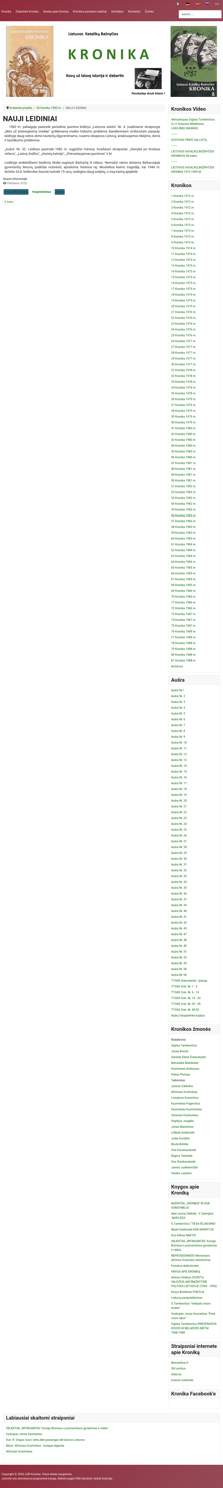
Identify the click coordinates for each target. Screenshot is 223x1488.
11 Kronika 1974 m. (183, 254)
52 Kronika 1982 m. (183, 492)
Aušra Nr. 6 (178, 719)
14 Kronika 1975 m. (183, 271)
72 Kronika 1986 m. (183, 608)
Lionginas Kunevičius (185, 1097)
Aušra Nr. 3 (178, 702)
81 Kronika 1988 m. (183, 660)
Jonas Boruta (179, 1051)
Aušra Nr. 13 (179, 760)
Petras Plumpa (180, 1074)
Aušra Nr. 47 (179, 934)
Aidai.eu (176, 1374)
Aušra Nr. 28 (179, 847)
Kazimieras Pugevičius (185, 1103)
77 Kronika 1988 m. (183, 637)
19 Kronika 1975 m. (183, 300)
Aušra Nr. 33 (179, 876)
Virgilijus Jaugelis (182, 1121)
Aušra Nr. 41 (179, 916)
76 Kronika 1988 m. (183, 631)
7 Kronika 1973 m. (183, 230)
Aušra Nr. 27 (179, 841)
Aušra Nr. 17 (179, 783)
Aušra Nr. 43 (179, 928)
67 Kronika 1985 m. (183, 579)
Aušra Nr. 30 (179, 858)
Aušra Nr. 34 (179, 882)
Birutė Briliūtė (179, 1144)
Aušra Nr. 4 (178, 707)
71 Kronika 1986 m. (183, 602)
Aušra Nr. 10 (179, 742)
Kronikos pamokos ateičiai (90, 11)
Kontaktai (134, 11)
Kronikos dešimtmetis (185, 1265)
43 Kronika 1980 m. (183, 440)
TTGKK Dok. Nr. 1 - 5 (184, 986)
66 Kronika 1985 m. (183, 573)
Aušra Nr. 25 (179, 829)
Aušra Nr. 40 (179, 911)
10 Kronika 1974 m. (183, 248)
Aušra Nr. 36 (179, 893)
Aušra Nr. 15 (179, 771)
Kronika (6, 11)
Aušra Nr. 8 (178, 731)
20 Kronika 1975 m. (183, 306)
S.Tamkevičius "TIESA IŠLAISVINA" (193, 1223)
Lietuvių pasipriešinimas (186, 1297)
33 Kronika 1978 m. (183, 381)
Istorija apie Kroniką (56, 11)
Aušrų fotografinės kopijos (188, 1015)
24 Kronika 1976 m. (183, 329)
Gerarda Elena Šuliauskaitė (188, 1057)
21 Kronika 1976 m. (183, 312)
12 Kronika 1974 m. (183, 260)
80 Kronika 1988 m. (183, 654)
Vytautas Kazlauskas (184, 1115)
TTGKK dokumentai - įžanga (189, 980)
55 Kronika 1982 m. (183, 509)
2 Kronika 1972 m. (183, 201)
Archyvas (177, 666)
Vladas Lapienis (181, 1173)
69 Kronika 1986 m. (183, 591)
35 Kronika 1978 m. (183, 393)
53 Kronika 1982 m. (183, 498)
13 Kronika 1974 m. (183, 265)
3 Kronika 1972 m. (183, 207)
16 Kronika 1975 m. (183, 283)
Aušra (59, 191)
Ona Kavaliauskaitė (183, 1150)
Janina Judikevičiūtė (184, 1167)
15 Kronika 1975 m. (183, 277)
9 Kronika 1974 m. (183, 242)
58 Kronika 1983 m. (183, 527)
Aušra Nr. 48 (179, 940)
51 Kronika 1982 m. (183, 486)
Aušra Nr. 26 (179, 835)
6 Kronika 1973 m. (183, 225)
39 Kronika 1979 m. (183, 416)
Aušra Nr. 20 (179, 800)
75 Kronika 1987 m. (183, 625)
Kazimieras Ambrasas (185, 1068)
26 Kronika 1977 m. (183, 341)
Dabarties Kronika (27, 11)
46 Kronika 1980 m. (183, 457)
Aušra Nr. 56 (179, 969)
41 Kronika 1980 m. (183, 428)
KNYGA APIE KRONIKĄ (185, 1271)
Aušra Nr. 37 (179, 899)
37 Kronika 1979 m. (183, 405)
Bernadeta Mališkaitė (184, 1063)
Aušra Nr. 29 (179, 853)
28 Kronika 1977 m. (183, 352)
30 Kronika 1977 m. (183, 364)
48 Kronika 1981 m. (183, 469)
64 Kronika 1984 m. (183, 562)
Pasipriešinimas (41, 191)
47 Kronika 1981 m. (183, 463)
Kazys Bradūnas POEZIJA (187, 1292)
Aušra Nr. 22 (179, 812)
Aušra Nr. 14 (179, 766)
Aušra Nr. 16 (179, 777)
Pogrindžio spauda (16, 191)
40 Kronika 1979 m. (183, 422)
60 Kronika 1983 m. (183, 538)
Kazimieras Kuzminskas (186, 1109)
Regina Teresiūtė (181, 1156)
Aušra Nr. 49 (179, 946)
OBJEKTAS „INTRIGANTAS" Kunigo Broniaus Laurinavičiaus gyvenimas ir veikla (194, 1245)
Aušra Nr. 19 (179, 795)
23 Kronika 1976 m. (183, 323)
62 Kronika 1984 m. (183, 550)
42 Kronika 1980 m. (183, 434)
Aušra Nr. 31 (179, 864)
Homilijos (117, 11)
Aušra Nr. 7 (178, 725)
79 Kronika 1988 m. (183, 649)
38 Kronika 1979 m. (183, 411)
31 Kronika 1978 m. (183, 370)
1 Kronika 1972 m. (183, 196)
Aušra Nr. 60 (179, 975)
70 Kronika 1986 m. (183, 596)
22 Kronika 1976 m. (183, 318)
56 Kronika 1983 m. (183, 515)
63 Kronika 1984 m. (183, 556)
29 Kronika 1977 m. (183, 358)
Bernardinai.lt (179, 1362)
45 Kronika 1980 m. (183, 451)
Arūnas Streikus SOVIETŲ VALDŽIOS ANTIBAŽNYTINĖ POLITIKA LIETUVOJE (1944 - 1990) (194, 1282)
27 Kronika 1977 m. (183, 347)
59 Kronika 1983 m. (183, 532)
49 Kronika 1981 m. (183, 474)
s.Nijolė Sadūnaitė (182, 1132)
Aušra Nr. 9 (178, 736)
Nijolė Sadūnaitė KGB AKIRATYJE (192, 1229)
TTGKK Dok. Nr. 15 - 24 (186, 998)
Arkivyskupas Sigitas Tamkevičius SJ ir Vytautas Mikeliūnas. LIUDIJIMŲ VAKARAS (193, 124)
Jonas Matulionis (182, 1126)
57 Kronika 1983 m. (183, 521)
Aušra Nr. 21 (179, 806)
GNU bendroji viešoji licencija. (94, 1478)
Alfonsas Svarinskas (184, 1092)
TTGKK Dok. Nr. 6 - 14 (185, 992)
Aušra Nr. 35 (179, 887)
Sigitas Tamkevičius (184, 1045)
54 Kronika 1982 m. (183, 503)
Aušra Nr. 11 (179, 748)
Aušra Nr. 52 (179, 957)
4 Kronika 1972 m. (183, 213)
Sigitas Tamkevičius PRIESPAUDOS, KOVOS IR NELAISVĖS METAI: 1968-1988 (194, 1328)
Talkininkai (178, 1080)
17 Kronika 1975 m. (183, 289)
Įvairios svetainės (182, 1380)
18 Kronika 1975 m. (183, 294)
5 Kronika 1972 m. (183, 219)
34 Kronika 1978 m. (183, 387)
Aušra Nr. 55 (179, 963)
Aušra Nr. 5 (178, 713)
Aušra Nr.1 (177, 690)
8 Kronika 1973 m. (183, 236)
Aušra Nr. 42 (179, 922)
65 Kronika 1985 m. (183, 567)
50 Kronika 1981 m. (183, 480)
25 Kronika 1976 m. (183, 335)
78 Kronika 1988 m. (183, 643)
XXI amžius (178, 1368)
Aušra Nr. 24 (179, 824)
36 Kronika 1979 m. (183, 399)
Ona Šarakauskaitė (183, 1161)
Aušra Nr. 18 (179, 789)
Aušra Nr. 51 (179, 951)
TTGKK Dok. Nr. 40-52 (185, 1009)
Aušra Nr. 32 (179, 870)
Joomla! (6, 1478)
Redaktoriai (178, 1039)
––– (174, 134)
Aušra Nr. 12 (179, 754)
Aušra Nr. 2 (178, 696)
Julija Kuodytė (180, 1138)
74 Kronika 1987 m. (183, 620)
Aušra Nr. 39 (179, 905)
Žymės (149, 11)
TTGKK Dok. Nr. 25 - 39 (186, 1004)
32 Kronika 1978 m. (183, 376)
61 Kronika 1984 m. (183, 544)
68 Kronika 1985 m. (183, 585)
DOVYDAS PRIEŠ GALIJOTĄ (189, 140)
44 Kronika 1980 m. (183, 445)
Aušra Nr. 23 (179, 818)
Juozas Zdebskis (182, 1086)
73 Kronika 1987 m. (183, 614)
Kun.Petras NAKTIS (183, 1235)
